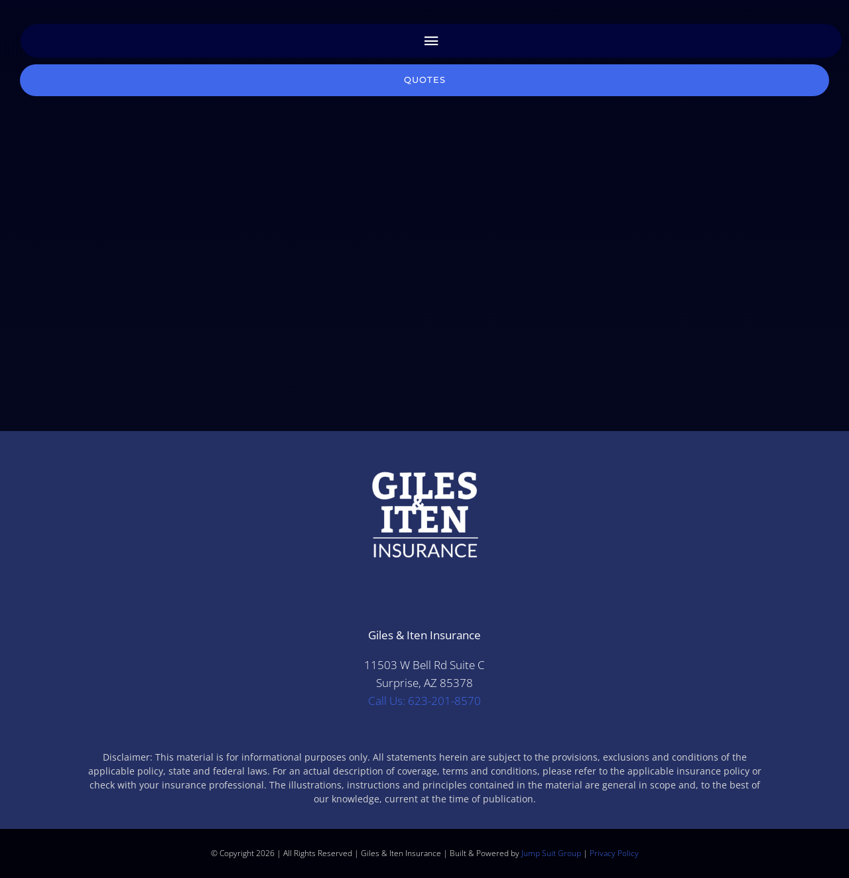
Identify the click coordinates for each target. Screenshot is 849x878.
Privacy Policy (614, 853)
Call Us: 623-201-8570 (424, 700)
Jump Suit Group (551, 853)
